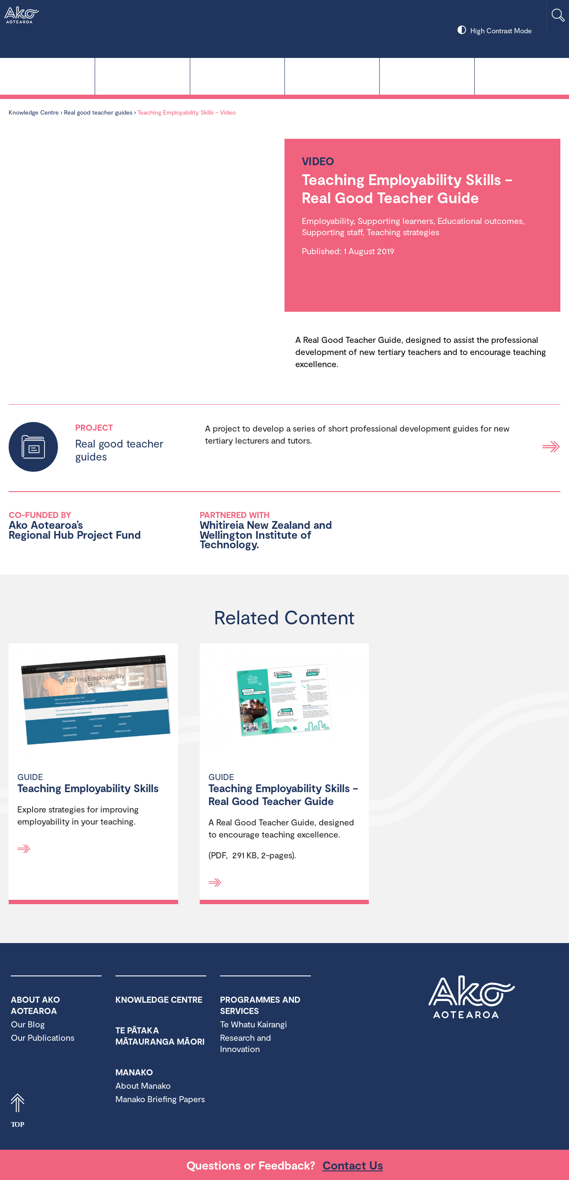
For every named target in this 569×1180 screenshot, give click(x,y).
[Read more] (23, 848)
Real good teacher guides (98, 112)
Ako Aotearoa (471, 997)
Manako (332, 75)
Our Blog (28, 1024)
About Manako (143, 1085)
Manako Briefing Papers (160, 1099)
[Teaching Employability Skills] (93, 700)
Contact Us (353, 1165)
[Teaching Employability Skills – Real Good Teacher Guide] (284, 700)
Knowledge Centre (47, 75)
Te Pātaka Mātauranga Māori (237, 75)
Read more (551, 447)
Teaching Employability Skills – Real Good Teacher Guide (283, 794)
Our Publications (42, 1037)
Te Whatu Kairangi (142, 75)
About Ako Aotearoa (522, 75)
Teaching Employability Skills (88, 787)
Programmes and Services (427, 75)
